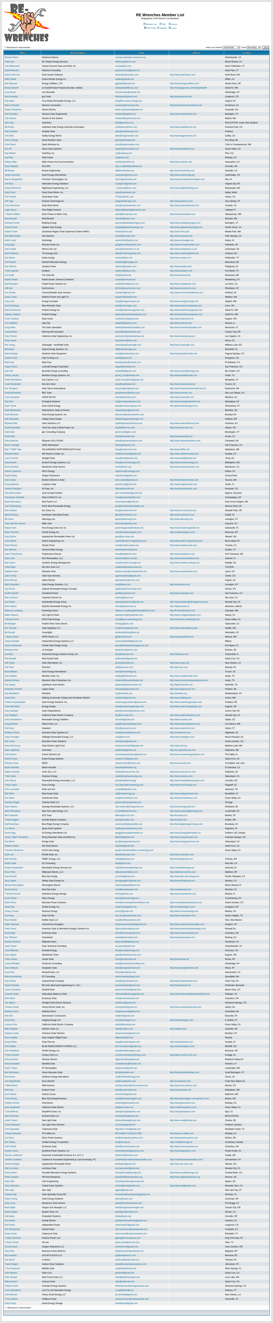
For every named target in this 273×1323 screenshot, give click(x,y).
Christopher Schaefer (14, 497)
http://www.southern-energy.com (185, 562)
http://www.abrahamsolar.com (183, 353)
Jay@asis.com (122, 157)
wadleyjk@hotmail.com (126, 676)
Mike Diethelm (11, 1029)
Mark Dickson (11, 545)
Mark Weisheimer (13, 410)
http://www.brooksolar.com (182, 170)
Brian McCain (11, 580)
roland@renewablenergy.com (128, 867)
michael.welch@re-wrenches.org (130, 57)
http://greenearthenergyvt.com (184, 406)
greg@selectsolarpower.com (128, 724)
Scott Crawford (11, 319)
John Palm (10, 1251)
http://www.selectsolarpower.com (185, 724)
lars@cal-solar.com (124, 715)
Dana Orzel (10, 192)
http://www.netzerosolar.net (182, 384)
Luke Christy (10, 576)
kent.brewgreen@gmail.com (128, 1046)
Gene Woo (10, 972)
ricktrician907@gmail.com (127, 1225)
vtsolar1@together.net (125, 114)
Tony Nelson (12, 1299)
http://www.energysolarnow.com (184, 841)
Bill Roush (9, 127)
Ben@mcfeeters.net (124, 1072)
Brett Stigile (10, 1207)
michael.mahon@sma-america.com (131, 1085)
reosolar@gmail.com (124, 719)
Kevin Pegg (10, 833)
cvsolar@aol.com (123, 66)
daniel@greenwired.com (126, 937)
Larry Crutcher (11, 458)
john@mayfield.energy (125, 780)
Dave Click (10, 558)
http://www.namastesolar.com (183, 571)
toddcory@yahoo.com (125, 61)
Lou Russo (10, 828)
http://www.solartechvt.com (182, 728)
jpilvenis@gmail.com (124, 1273)
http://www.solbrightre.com (182, 737)
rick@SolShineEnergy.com (127, 1077)
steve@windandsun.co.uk (127, 249)
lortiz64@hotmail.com (125, 1024)
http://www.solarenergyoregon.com (186, 702)
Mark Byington (11, 284)
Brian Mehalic (11, 671)
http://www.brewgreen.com (182, 1046)
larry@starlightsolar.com (126, 458)
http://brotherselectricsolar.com (184, 480)
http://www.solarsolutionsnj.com (184, 423)
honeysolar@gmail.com (126, 1007)
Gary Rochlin (11, 876)
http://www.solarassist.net (181, 319)
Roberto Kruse (11, 763)
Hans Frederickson (13, 554)
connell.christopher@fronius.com (130, 1055)
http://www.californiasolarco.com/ (185, 715)
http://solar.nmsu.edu (179, 231)
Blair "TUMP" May (13, 449)
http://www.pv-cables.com (182, 1133)
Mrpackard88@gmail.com (127, 941)
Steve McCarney (12, 745)
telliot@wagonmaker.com (127, 136)
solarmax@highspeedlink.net (128, 824)
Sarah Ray (10, 907)
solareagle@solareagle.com (128, 345)
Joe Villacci (10, 1002)
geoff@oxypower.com (125, 593)
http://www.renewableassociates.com (187, 780)
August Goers (11, 366)
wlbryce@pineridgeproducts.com (130, 210)
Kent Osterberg (12, 305)
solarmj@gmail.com (124, 597)
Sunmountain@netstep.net (127, 92)
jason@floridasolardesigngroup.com (132, 645)
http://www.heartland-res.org (183, 127)
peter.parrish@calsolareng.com (129, 336)
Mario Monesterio (13, 501)
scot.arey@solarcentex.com (128, 915)
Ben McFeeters (12, 1072)
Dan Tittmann (11, 937)
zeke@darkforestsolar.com (127, 1277)
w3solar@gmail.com (124, 846)
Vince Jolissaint (12, 1185)
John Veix (9, 122)
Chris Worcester (12, 205)
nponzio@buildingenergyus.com (130, 223)
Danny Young (11, 1199)
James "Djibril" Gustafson (16, 837)
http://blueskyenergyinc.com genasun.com (189, 1098)
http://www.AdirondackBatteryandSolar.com (190, 994)
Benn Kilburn (11, 606)
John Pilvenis (11, 1273)
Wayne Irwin (10, 528)
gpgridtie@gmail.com (125, 83)
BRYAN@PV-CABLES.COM (128, 1133)
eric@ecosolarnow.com (126, 510)
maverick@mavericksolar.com (129, 680)
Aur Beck (9, 654)
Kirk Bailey (10, 1216)
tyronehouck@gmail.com (126, 1246)
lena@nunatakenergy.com (127, 950)
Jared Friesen (11, 1120)
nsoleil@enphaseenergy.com (128, 776)
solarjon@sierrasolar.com (127, 149)
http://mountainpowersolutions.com (186, 902)
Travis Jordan (11, 959)
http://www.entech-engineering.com (186, 541)
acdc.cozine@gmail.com (126, 480)
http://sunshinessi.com (180, 732)
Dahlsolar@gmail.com (125, 698)
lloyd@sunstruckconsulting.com (130, 963)
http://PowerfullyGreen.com (182, 610)
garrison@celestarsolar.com (128, 802)
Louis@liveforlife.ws (124, 1290)
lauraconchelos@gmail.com (128, 989)
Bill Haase (9, 349)
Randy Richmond (13, 188)
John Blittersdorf (12, 66)
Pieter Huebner (12, 1177)
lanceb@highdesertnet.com (128, 332)
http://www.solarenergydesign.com (186, 706)
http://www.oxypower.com (181, 593)
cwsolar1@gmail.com (125, 292)
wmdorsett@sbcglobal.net (127, 632)
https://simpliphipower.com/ (182, 1111)
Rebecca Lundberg (13, 610)
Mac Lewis (10, 741)
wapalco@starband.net (126, 297)
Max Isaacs (10, 562)
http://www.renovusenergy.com (184, 911)
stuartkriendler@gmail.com (127, 985)
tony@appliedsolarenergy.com (129, 227)
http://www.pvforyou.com (181, 201)
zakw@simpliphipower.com (127, 1111)
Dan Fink (9, 371)
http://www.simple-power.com (183, 545)
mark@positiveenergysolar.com (130, 310)
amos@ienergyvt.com (125, 1020)
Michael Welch (11, 57)
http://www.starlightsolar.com (183, 458)
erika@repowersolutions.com (128, 440)
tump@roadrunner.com (126, 449)
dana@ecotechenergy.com (127, 462)
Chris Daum (10, 144)
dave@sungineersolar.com (127, 968)
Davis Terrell (10, 406)
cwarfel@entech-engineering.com (130, 541)
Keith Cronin (10, 240)
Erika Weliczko (11, 440)
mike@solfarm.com (124, 1029)
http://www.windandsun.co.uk (183, 249)
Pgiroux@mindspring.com (127, 928)
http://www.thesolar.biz (180, 275)
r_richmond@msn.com (125, 188)
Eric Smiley (10, 1142)
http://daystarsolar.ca (179, 606)
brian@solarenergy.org (125, 671)
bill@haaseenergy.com (125, 349)
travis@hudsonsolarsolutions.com (131, 1264)
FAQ (162, 24)
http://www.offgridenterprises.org (185, 1177)
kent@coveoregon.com (126, 305)
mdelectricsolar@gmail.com (128, 454)
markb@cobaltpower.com (127, 284)
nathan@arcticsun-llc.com (127, 772)
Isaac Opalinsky (12, 750)
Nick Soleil (11, 776)
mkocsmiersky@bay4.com (127, 976)
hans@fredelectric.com (126, 554)
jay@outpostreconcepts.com (128, 589)
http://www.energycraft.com (182, 806)
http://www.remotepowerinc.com (185, 244)
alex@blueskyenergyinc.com (128, 1098)
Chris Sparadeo (12, 1129)
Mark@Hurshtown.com (125, 515)
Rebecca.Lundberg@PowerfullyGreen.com (135, 610)
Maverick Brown (12, 680)
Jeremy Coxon (11, 1151)
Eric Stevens (10, 549)
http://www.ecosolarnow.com (183, 510)
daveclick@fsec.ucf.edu (126, 558)
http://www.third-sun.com (181, 427)
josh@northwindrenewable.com (130, 506)
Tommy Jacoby (12, 375)
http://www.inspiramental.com (183, 981)
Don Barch (10, 841)
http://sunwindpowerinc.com (183, 1151)
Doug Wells (10, 327)
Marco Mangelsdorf (14, 179)
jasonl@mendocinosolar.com (128, 1203)
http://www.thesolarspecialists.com (186, 327)
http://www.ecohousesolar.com (184, 933)
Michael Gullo (11, 423)
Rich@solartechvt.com (125, 728)
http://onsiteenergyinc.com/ (182, 532)
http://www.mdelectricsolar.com (184, 454)
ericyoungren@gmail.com (127, 388)
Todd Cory (9, 61)
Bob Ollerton (10, 266)
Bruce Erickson (12, 467)
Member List (150, 24)
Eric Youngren (11, 388)
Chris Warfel (10, 541)
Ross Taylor (11, 785)
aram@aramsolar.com (125, 397)
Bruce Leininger (12, 445)
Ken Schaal (10, 292)
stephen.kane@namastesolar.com (131, 571)
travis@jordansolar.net (125, 959)
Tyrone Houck (11, 1246)
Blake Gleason (11, 615)
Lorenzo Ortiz (11, 1024)
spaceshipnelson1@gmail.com (129, 602)
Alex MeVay (11, 1098)
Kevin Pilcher (11, 898)
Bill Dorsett (10, 632)
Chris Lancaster (12, 789)
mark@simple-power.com (127, 545)
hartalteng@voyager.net (126, 262)
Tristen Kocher (11, 1286)
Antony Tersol (11, 227)
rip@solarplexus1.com (125, 1255)
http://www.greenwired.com (182, 937)
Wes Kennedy (11, 96)
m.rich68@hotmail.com (126, 811)
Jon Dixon (9, 1138)
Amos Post (10, 1020)
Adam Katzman (12, 924)
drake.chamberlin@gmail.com (129, 109)
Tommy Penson (13, 894)
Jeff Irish (9, 288)
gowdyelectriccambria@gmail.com (131, 1220)
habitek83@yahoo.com (126, 323)
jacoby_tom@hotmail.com (127, 375)
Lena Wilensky (11, 950)
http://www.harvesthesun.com (183, 798)
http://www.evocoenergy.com (183, 785)
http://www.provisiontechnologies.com (187, 179)
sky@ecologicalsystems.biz (128, 401)
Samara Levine (12, 1033)
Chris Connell (12, 1055)
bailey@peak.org (123, 1216)
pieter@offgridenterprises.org (128, 1177)
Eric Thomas (10, 628)
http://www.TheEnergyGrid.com (184, 253)
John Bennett (11, 1294)
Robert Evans (11, 759)
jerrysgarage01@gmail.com (128, 881)
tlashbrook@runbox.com (126, 1155)
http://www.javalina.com (181, 266)
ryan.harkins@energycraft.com (129, 806)
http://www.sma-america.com (183, 1085)
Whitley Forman (12, 732)
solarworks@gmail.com (126, 475)
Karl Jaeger (10, 684)
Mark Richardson (13, 811)
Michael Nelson (12, 454)
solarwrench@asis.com (126, 340)
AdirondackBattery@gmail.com (129, 994)
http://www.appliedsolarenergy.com (186, 227)
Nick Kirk (9, 1016)
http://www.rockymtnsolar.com (184, 837)
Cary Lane (9, 301)
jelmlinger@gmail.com (125, 1164)
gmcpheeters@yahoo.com (127, 393)
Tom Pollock (10, 197)
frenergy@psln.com (124, 623)
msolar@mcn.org (123, 467)
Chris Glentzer (11, 1059)
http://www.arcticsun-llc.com (183, 772)
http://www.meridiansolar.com (183, 375)
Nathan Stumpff (12, 772)
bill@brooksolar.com (124, 170)
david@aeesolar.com (125, 436)
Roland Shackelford (14, 867)
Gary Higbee (10, 955)
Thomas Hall (10, 1194)
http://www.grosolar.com (181, 96)
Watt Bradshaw (12, 824)
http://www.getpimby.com (181, 859)
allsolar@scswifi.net (124, 488)
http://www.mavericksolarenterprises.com (189, 680)
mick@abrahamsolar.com (127, 353)
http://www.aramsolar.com (182, 397)
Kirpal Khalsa (11, 475)
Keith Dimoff (10, 1146)
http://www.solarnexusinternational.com (188, 388)
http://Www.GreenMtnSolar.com (184, 1072)
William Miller (11, 162)
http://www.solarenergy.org (182, 175)
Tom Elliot (9, 136)
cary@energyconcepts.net (127, 301)
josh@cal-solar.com (124, 1107)
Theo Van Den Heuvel (15, 523)
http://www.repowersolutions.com (185, 440)
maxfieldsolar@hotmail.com (128, 1063)
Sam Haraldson (12, 1050)
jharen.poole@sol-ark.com (127, 1242)
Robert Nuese (11, 279)
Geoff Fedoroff (11, 593)
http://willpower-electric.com (183, 872)
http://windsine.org (178, 693)
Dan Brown (10, 258)
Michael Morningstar (14, 885)
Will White (9, 793)
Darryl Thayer (11, 1068)
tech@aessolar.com (124, 654)
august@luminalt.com (125, 366)
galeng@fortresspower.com (128, 1238)
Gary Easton (10, 536)
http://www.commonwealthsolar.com (186, 292)
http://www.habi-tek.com (181, 323)
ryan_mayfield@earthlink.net (128, 166)
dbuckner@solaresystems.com (129, 414)
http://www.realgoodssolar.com (184, 793)
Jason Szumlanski (13, 645)
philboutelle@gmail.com (126, 658)
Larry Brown (10, 92)
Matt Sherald (11, 859)
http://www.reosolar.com (181, 719)
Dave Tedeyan (11, 968)
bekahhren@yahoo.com (126, 650)
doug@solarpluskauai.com (127, 1042)
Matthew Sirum (12, 1011)
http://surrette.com (178, 820)
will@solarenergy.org (125, 793)
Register (162, 28)
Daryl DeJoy (10, 1303)
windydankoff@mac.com (126, 88)
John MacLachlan (13, 493)
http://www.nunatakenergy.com (184, 1172)
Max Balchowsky (12, 236)
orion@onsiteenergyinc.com (128, 532)
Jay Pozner (10, 589)
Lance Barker (11, 332)
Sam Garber (10, 981)
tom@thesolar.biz (123, 275)
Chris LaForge (11, 140)
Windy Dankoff (11, 88)
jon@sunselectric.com (125, 1081)
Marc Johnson (11, 597)
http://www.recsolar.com (181, 393)
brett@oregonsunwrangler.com (129, 1207)
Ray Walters (10, 153)
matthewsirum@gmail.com (127, 1011)
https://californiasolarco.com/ (183, 1107)
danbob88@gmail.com (125, 371)
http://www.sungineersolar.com (184, 968)
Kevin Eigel (10, 933)
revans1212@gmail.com (126, 759)
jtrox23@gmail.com (124, 911)
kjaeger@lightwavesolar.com (128, 684)
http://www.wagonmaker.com (183, 136)
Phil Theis (9, 667)
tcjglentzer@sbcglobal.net (127, 1059)
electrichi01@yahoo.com (126, 240)
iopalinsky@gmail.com (125, 750)
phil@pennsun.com (124, 667)
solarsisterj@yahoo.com (126, 175)
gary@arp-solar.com (124, 536)
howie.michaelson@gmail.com (129, 379)
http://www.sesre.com (180, 584)
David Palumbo (12, 70)
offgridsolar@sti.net (124, 1037)
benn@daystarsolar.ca (125, 606)
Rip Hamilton (11, 1255)
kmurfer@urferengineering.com (129, 1181)
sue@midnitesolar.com (125, 1268)
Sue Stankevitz (13, 1268)
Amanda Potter (12, 994)
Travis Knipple (11, 1264)
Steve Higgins (12, 820)
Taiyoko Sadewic (12, 314)
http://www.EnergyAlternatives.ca (185, 833)
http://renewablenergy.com (182, 867)
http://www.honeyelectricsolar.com (185, 1007)
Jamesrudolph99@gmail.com (128, 641)
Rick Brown (10, 1077)
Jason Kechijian (12, 737)
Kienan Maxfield (12, 1063)
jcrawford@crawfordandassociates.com (133, 1159)
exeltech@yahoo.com (125, 271)
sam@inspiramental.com (126, 981)
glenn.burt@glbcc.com (125, 432)
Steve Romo (10, 902)
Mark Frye (9, 362)
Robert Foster (11, 231)
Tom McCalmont (12, 1229)
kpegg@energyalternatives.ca (129, 833)
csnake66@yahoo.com (125, 789)
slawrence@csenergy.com (127, 471)
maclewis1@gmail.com (126, 741)
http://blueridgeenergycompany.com (186, 824)
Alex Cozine (10, 480)
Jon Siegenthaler (12, 1081)
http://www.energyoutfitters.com (184, 83)
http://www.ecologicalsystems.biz (185, 401)
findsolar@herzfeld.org (125, 767)
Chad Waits (10, 567)
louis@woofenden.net (125, 384)
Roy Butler (9, 101)
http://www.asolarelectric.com (183, 488)
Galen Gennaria (13, 1238)
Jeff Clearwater (12, 419)
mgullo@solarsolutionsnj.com (128, 423)
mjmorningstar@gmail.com (127, 885)
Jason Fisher (11, 946)
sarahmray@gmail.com (126, 907)
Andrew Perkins (12, 1103)
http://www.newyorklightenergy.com (186, 811)
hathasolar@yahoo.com (126, 96)
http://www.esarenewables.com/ (184, 558)
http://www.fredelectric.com (182, 554)
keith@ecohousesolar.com (127, 1146)
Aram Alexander (12, 397)
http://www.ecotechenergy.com (184, 462)
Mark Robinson (12, 253)
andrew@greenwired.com (127, 1103)
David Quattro (11, 1212)
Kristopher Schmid (13, 689)
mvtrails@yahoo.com (125, 218)
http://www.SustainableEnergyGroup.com (189, 602)
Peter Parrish (11, 336)
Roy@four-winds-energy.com (128, 101)
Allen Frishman (12, 1116)
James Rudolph (12, 641)
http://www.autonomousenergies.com (187, 924)
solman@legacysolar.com (127, 689)
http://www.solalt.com (180, 663)
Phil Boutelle (10, 658)
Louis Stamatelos (13, 1290)
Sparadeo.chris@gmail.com (128, 1129)
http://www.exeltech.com (181, 271)
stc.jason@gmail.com (125, 946)
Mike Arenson (11, 1281)
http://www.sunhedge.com (182, 240)
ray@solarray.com (123, 153)
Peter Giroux (10, 928)
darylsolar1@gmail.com (126, 1068)
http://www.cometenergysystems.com (187, 754)
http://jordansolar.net (179, 959)
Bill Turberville (11, 815)
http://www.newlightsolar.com (183, 1120)
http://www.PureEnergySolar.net (184, 528)
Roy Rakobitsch (12, 693)
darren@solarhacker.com (127, 75)
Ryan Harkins (11, 806)
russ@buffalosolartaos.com (128, 920)
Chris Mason (10, 754)
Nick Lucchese (11, 1168)
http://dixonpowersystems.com (184, 1138)
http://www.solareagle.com (182, 345)
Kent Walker (10, 1046)
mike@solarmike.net (124, 1281)
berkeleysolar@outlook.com (128, 362)
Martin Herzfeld (12, 767)
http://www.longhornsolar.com (183, 484)
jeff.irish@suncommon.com (128, 288)
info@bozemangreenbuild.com (129, 1251)
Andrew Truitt (11, 358)
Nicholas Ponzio (12, 223)
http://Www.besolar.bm (180, 985)
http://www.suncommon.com (183, 288)
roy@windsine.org (123, 693)
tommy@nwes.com (124, 894)
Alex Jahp (9, 1190)
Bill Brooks (10, 170)
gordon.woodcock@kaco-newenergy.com (134, 850)
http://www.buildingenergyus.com (185, 223)
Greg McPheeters (13, 393)
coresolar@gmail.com (125, 1124)
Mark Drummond (12, 310)
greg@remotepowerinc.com (128, 244)
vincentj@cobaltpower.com (127, 1185)
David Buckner (11, 414)
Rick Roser (10, 1225)
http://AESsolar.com (179, 654)
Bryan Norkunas (13, 1133)
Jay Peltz (9, 157)
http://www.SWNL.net (180, 449)
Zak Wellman (12, 1111)
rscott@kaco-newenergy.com (128, 619)
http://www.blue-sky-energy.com (184, 876)
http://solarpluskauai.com (181, 1042)
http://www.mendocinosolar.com (184, 467)
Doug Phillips (11, 1042)
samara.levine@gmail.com (127, 1033)
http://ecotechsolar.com (180, 1090)
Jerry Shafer (10, 881)
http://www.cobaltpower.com (183, 284)
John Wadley (11, 676)
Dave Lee (9, 854)
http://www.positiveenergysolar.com (186, 310)
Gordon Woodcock (14, 850)
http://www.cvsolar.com (180, 258)
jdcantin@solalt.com (124, 663)
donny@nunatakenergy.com (128, 1172)
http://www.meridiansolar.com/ (184, 676)
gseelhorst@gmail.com (125, 484)
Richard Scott (12, 619)
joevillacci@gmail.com (125, 1002)
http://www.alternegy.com (181, 519)
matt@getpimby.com (124, 859)
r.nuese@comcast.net (125, 279)
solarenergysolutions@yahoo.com (131, 702)
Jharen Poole (12, 1242)
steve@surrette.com (124, 820)
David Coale (10, 863)
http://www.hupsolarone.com (183, 894)
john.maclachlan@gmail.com (128, 493)
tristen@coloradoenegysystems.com (132, 1286)
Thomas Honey (12, 1007)
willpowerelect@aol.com (126, 872)
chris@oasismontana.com (127, 144)
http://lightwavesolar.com (181, 684)
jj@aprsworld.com (123, 637)
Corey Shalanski (12, 1124)
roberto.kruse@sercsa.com (127, 763)
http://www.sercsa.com (180, 763)
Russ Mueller (11, 920)
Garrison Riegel (12, 802)
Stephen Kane (11, 571)
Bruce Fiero (10, 872)
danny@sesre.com (124, 1199)
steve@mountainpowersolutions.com (132, 902)
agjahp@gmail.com (124, 1190)
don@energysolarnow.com (127, 841)
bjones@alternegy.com (125, 519)
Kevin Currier (11, 1233)
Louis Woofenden (13, 384)
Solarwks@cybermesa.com (128, 118)
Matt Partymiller (12, 584)
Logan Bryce (10, 210)
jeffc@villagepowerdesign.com (129, 419)
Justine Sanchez (12, 175)
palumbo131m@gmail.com (127, 70)
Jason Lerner (11, 297)
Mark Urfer (10, 1181)
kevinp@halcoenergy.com (127, 898)
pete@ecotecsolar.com (125, 1090)
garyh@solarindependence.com (130, 711)
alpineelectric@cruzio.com (127, 580)
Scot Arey (9, 915)
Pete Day (9, 1090)
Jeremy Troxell (11, 911)
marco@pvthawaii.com (125, 179)
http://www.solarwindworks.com (184, 205)
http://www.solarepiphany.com (184, 628)
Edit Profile (150, 28)
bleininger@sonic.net (125, 445)
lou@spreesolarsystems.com (128, 828)
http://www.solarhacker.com (182, 75)
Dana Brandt (10, 462)
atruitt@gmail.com (123, 358)
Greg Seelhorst (12, 484)
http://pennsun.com (179, 667)
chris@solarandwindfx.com (127, 497)
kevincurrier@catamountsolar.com (131, 1233)
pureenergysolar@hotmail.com (129, 528)
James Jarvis (12, 637)
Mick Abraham (11, 353)
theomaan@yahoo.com (126, 523)
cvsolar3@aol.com (123, 258)
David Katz (10, 436)
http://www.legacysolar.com (182, 689)
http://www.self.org (178, 745)
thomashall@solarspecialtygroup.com (132, 1194)
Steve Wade (10, 249)
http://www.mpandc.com (181, 162)
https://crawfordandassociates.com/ (186, 1159)
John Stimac (10, 780)
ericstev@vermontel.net (126, 549)
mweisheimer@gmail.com (127, 410)
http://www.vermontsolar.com (183, 114)
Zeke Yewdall (11, 1277)
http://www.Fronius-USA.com (183, 1055)
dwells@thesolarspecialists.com (130, 327)
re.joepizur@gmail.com (126, 183)
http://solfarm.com (178, 1029)
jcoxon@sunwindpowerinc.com (129, 1151)
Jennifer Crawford (13, 1159)
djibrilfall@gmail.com (124, 837)
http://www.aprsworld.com (182, 637)
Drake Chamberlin (13, 109)
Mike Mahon (11, 1085)
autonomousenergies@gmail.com (130, 924)
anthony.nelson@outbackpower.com (132, 1299)
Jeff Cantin (10, 663)
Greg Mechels (11, 724)
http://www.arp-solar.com (181, 1164)
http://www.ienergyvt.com (181, 1020)
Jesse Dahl (10, 698)
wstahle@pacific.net (124, 79)
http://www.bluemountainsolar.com (186, 305)
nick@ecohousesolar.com (127, 998)
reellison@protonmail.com (127, 1260)
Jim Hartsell (10, 262)
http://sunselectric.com (180, 1081)
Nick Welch (10, 998)
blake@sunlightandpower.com (129, 615)
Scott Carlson (11, 889)
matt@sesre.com (123, 584)
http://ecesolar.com (179, 815)
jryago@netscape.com (125, 201)
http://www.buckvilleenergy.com (184, 371)
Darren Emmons (12, 75)
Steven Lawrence (13, 471)
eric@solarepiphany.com (126, 628)
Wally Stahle (10, 79)
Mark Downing (11, 515)
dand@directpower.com (126, 214)
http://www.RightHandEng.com (184, 188)
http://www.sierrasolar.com (182, 149)
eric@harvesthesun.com (126, 798)
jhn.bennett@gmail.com (126, 1294)
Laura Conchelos (13, 989)
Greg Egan (10, 244)
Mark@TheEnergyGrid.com (128, 253)
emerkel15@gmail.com (126, 1094)
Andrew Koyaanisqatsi (15, 702)
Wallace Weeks (12, 846)
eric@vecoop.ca (122, 1142)
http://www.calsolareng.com (182, 336)
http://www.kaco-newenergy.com (185, 619)
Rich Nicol (9, 728)
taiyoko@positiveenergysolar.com (130, 314)
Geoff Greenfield (12, 427)
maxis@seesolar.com (125, 236)
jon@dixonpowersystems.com (129, 1138)
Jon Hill (8, 149)
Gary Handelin (11, 711)
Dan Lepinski (12, 271)
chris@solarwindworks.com (128, 205)
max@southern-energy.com (128, 562)
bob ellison (10, 1260)
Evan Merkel (10, 1094)
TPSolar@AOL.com (124, 197)
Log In (173, 28)
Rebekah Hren (11, 650)
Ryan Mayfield (11, 166)
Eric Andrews (11, 510)
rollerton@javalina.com (125, 266)
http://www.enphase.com (181, 776)
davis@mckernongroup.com (128, 406)
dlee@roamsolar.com (125, 854)
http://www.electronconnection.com (186, 105)
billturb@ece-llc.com (124, 815)
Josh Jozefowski (12, 1107)
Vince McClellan (12, 706)
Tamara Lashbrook (13, 1155)
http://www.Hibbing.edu (180, 698)
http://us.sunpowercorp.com (183, 750)
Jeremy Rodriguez (13, 488)
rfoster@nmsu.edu (123, 231)
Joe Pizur (9, 183)
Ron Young (10, 345)
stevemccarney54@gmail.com (129, 745)
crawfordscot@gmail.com (127, 319)
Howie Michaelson (13, 379)
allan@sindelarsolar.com (126, 131)
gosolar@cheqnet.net (125, 140)
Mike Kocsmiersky (13, 976)
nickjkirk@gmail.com (124, 1016)
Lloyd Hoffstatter (12, 963)
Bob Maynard (11, 83)
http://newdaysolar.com (180, 889)
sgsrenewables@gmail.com (128, 576)
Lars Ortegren (11, 715)
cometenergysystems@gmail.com (131, 754)
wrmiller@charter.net (124, 162)
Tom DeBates (11, 323)
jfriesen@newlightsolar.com (128, 1120)
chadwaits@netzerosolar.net (128, 567)
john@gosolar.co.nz (124, 122)
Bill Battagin (10, 623)
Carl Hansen (10, 118)
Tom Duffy (9, 275)
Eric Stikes (10, 798)
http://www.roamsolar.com (182, 854)
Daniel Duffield (13, 214)
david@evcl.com (123, 863)
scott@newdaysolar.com (126, 889)
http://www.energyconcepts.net (184, 301)
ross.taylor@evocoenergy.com (129, 785)
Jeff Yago (9, 201)
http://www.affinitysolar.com (182, 881)
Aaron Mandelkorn (13, 719)
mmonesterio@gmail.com (127, 501)
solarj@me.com (122, 737)
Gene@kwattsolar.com (125, 972)
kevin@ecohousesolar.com (127, 933)
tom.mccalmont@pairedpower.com (131, 1229)
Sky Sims (9, 401)
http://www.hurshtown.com (182, 515)
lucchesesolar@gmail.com (127, 1168)
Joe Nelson (10, 602)
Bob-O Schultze (12, 105)
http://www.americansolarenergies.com (188, 928)
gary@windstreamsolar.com (128, 955)
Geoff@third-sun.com (125, 427)
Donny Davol (11, 1172)
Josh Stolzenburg (13, 506)
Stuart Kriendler (12, 985)
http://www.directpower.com (182, 214)
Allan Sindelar (11, 131)
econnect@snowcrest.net (127, 105)
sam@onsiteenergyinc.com (128, 1050)
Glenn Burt (10, 432)
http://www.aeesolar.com (181, 436)
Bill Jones (9, 519)
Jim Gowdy (10, 1220)
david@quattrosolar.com (126, 1212)
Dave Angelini (11, 1037)
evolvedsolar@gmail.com (127, 1116)
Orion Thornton (12, 532)
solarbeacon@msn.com (126, 127)
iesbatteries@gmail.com (126, 1303)
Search (173, 24)
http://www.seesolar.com (181, 236)
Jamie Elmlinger (12, 1164)
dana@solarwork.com (125, 192)
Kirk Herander (11, 114)
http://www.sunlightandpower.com (185, 615)
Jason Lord (10, 1203)
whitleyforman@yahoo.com (128, 732)
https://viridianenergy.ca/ (181, 1142)
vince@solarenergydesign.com (129, 706)
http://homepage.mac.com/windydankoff (188, 88)
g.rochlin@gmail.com (125, 876)
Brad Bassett (11, 218)
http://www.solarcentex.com (182, 915)
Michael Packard (12, 941)
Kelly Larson (10, 340)
